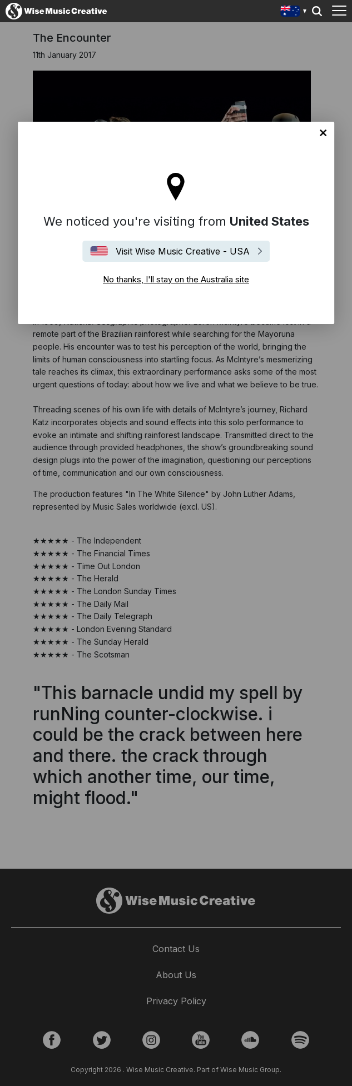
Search (317, 11)
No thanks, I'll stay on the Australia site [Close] (323, 132)
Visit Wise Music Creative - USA (183, 251)
